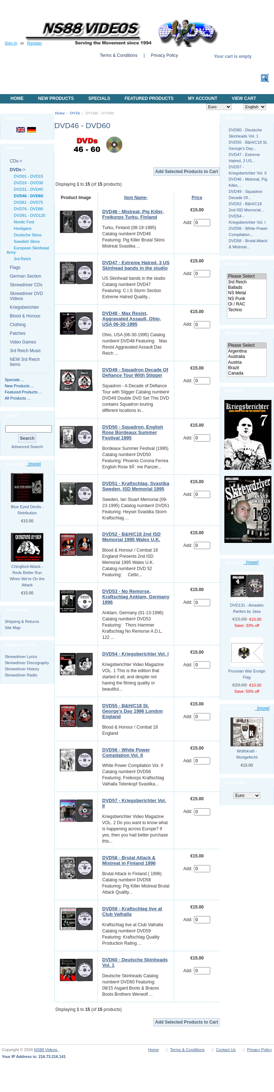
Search (11, 415)
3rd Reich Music (25, 350)
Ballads (246, 287)
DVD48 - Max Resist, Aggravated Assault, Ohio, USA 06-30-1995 (131, 319)
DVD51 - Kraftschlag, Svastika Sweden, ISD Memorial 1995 (135, 486)
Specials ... (14, 380)
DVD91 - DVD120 (28, 215)
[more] (33, 464)
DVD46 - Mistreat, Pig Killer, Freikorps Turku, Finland (133, 214)
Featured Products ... (23, 392)
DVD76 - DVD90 (27, 209)
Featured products (149, 98)
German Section (25, 276)
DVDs (75, 113)
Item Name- (136, 197)
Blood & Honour (25, 316)
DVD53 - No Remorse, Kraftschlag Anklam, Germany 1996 (135, 597)
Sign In (11, 43)
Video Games (23, 342)
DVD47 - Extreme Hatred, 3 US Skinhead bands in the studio (136, 265)
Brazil (246, 368)
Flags (15, 267)
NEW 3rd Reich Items (25, 362)
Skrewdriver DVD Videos (26, 296)
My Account (202, 98)
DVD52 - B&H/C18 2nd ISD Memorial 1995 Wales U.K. (131, 536)
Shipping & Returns (22, 621)
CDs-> (16, 161)
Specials (99, 98)
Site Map (12, 627)
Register (34, 43)
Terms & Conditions (118, 55)
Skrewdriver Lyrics (21, 656)
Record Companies (243, 333)
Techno (246, 310)
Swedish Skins (26, 241)
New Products (56, 98)
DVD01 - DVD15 (27, 176)
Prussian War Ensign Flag (246, 674)
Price (197, 197)
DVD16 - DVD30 (27, 183)
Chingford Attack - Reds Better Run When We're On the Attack (27, 575)
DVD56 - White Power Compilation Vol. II (126, 752)
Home (17, 98)
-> (17, 169)
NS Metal (246, 293)
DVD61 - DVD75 (27, 202)
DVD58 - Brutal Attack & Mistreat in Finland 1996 (128, 860)
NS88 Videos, (46, 1049)
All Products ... (17, 398)
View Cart (244, 98)
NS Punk (246, 299)
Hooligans (22, 228)
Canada (246, 373)
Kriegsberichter (24, 307)
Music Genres (238, 263)
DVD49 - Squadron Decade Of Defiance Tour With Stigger (135, 372)
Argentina (246, 351)
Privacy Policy (164, 55)
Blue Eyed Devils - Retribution (27, 510)
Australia (246, 356)
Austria (246, 362)
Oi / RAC (246, 304)
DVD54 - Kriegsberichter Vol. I (135, 654)
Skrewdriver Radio (21, 675)
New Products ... (19, 386)
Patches (17, 333)
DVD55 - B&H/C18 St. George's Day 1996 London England (132, 711)
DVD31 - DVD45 (27, 189)
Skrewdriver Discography (27, 663)
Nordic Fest (23, 222)
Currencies (235, 782)
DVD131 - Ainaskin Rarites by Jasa (246, 608)
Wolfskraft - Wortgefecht (246, 754)
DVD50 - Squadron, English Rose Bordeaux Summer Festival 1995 (132, 432)
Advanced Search (27, 446)
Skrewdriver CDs (26, 284)
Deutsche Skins (27, 235)
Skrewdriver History (22, 669)
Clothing (18, 324)
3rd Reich (21, 259)
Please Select (246, 276)
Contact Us (226, 1049)
